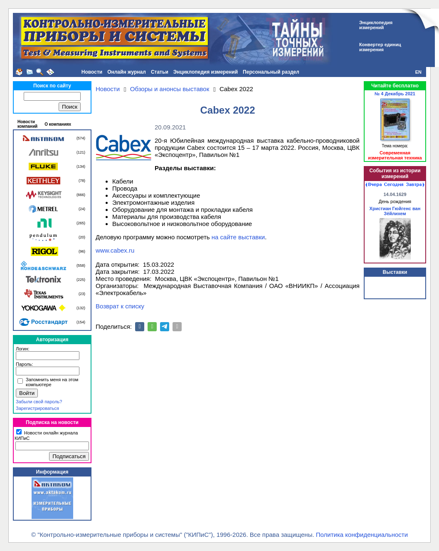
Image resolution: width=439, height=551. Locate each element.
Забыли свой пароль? (39, 401)
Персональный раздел (271, 72)
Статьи (159, 72)
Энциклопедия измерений (205, 72)
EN (418, 71)
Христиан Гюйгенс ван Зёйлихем (395, 211)
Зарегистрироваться (37, 408)
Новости (91, 72)
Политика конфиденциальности (362, 534)
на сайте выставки (238, 237)
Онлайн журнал (126, 72)
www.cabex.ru (115, 250)
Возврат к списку (120, 306)
